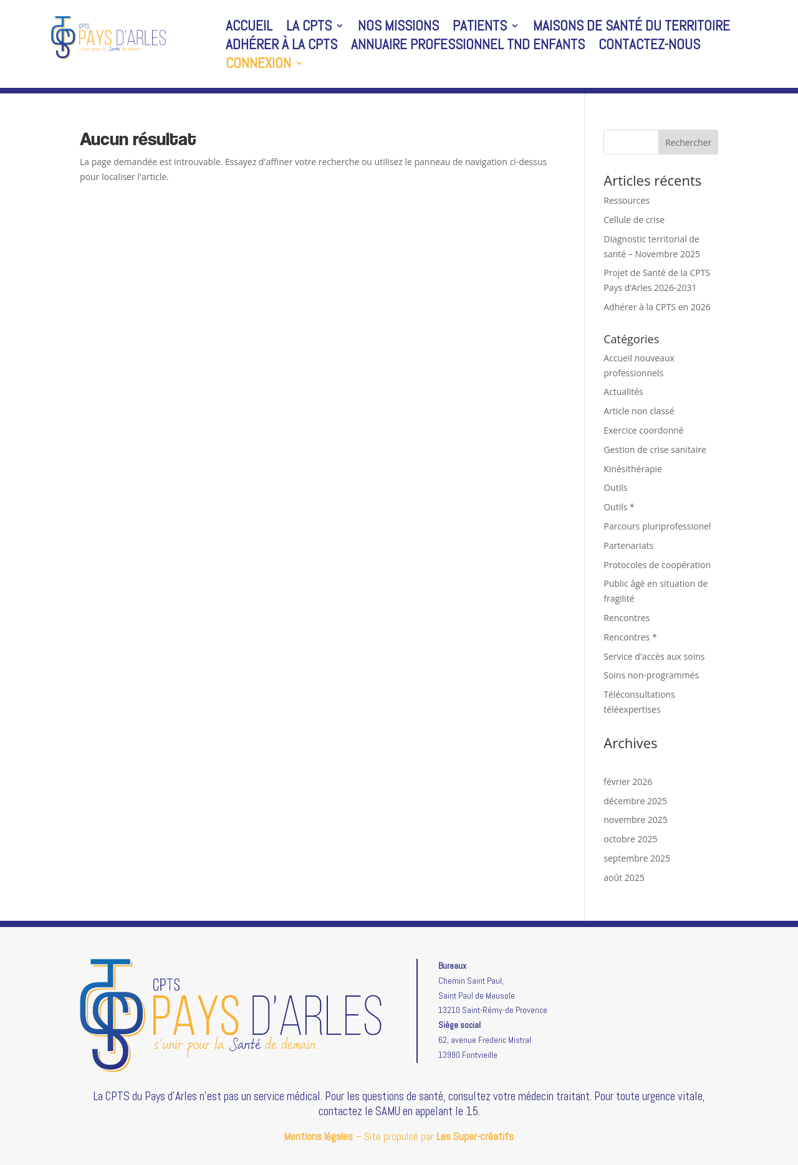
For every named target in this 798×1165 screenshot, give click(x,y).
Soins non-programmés (651, 675)
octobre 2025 (630, 839)
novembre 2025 (635, 819)
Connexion (258, 65)
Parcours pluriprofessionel (657, 526)
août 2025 (623, 877)
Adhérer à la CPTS (281, 47)
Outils (615, 487)
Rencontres (626, 618)
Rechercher (688, 142)
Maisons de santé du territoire (631, 28)
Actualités (623, 391)
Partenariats (628, 545)
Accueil (249, 28)
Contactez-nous (649, 47)
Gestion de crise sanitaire (654, 449)
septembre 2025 (636, 858)
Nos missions (398, 28)
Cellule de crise (634, 220)
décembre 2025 (635, 801)
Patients (480, 28)
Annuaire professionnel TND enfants (468, 47)
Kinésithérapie (632, 469)
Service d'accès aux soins (653, 656)
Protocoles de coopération (657, 565)
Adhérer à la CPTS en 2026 (657, 307)
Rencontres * (629, 637)
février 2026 (627, 781)
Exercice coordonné (643, 430)
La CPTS (309, 28)
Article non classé (638, 411)
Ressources (626, 200)
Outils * (619, 507)
